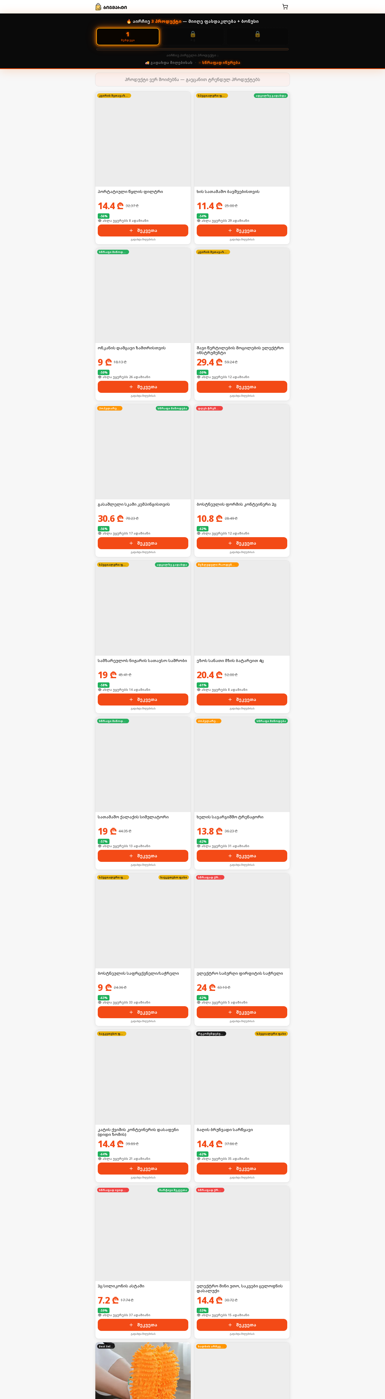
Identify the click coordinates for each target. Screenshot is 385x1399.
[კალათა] (285, 6)
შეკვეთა (143, 230)
